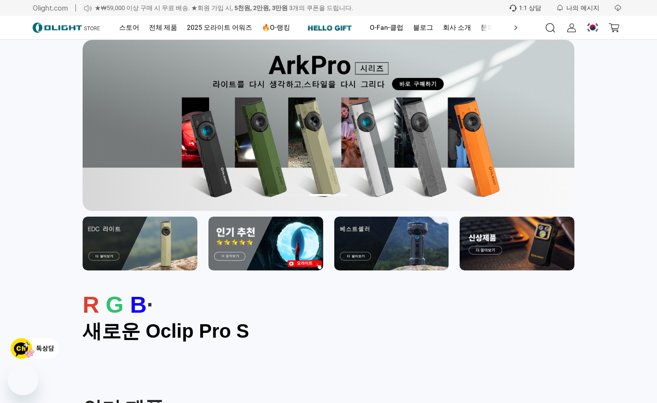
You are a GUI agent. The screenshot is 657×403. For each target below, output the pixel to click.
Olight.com (50, 8)
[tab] (129, 27)
